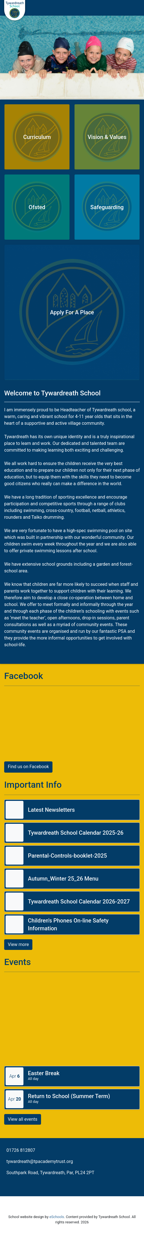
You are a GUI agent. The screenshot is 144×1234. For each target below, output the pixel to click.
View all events (22, 1119)
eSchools (56, 1217)
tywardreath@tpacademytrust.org (39, 1161)
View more (18, 944)
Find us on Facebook (28, 766)
